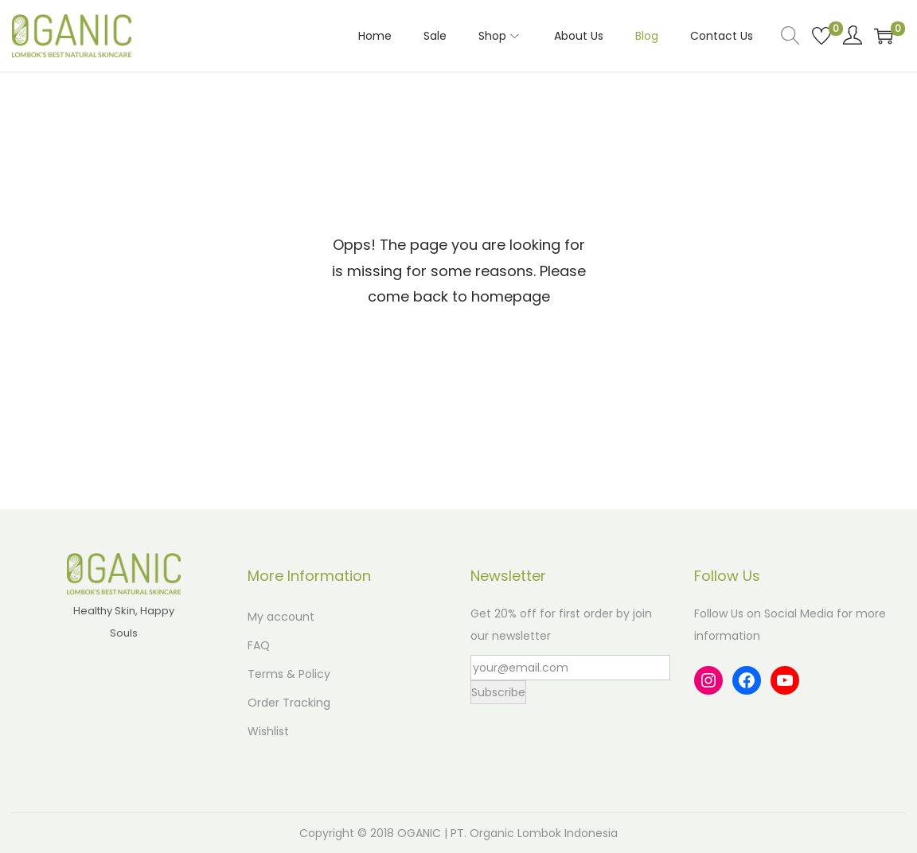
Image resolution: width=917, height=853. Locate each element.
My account (281, 617)
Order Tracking (289, 703)
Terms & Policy (289, 674)
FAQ (259, 645)
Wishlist (268, 731)
